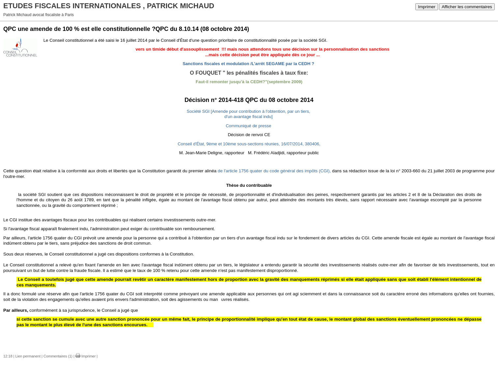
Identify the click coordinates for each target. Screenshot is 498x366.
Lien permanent (28, 356)
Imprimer (426, 6)
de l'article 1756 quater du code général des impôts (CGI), (274, 170)
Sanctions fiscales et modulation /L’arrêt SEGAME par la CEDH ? (248, 63)
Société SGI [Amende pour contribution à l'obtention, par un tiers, (248, 111)
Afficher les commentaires (467, 6)
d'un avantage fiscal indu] (248, 116)
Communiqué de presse (248, 125)
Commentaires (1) (57, 356)
